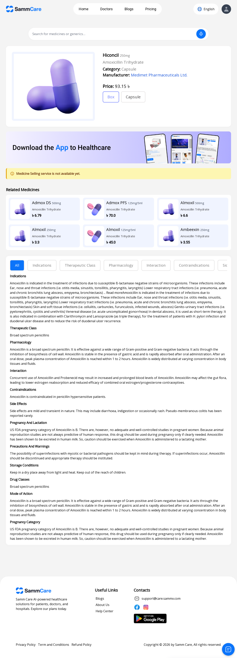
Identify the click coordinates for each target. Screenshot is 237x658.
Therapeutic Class (80, 265)
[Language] (205, 9)
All (17, 265)
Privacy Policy (26, 644)
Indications (42, 265)
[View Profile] (226, 9)
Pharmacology (121, 265)
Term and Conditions (53, 644)
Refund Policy (81, 644)
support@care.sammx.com (161, 598)
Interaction (156, 265)
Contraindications (194, 265)
